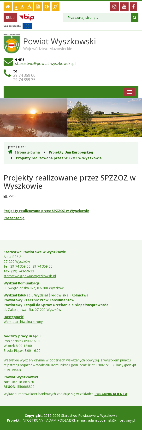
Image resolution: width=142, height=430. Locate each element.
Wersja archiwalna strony (23, 321)
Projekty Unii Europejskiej (71, 152)
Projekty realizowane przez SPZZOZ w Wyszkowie (59, 158)
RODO (10, 17)
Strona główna (24, 152)
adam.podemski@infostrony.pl (111, 420)
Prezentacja (14, 218)
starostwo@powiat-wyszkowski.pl (45, 63)
